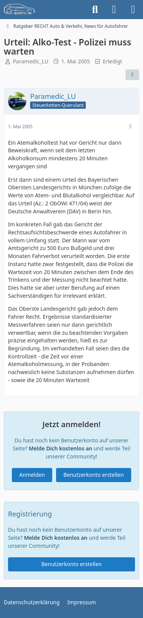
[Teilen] (132, 74)
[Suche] (95, 9)
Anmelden (32, 474)
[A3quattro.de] (19, 9)
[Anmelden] (114, 9)
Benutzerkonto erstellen (93, 474)
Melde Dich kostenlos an (60, 448)
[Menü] (133, 9)
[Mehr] (130, 127)
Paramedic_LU (30, 61)
